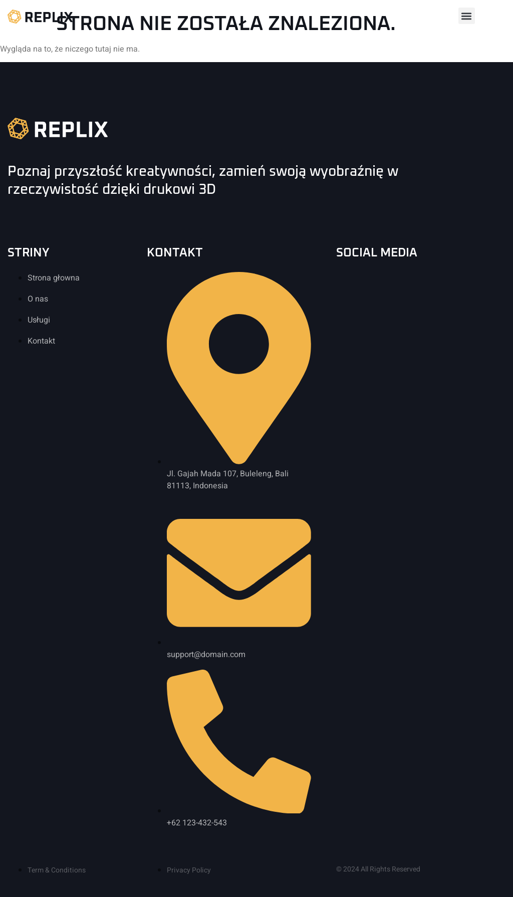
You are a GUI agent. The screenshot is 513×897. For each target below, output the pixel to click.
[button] (466, 16)
